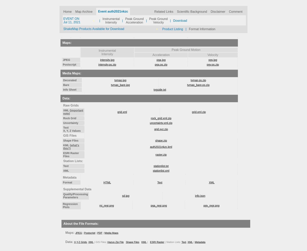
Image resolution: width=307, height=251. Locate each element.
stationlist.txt (161, 166)
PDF (99, 232)
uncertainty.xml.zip (161, 123)
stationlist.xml (161, 170)
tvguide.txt (160, 89)
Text (159, 182)
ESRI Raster (157, 242)
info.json (200, 195)
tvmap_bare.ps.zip (198, 85)
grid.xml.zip (199, 112)
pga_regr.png (159, 205)
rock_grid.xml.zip (161, 118)
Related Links (163, 11)
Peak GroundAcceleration (134, 20)
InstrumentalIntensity (111, 20)
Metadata (200, 242)
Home (67, 11)
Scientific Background (192, 11)
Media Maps (111, 232)
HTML (107, 182)
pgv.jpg (213, 59)
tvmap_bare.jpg (120, 85)
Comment (235, 11)
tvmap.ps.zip (198, 80)
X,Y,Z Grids (80, 242)
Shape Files (132, 242)
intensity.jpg (107, 59)
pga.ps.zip (161, 64)
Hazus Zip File (115, 242)
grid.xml (122, 112)
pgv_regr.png (211, 205)
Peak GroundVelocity (158, 20)
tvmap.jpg (120, 80)
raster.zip (161, 154)
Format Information (202, 29)
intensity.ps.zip (107, 64)
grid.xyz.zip (161, 129)
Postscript (89, 232)
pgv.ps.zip (213, 64)
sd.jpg (125, 195)
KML (143, 242)
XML (212, 182)
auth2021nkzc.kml (161, 146)
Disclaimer (218, 11)
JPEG (78, 232)
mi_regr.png (106, 205)
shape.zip (161, 140)
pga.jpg (161, 59)
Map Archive (84, 11)
